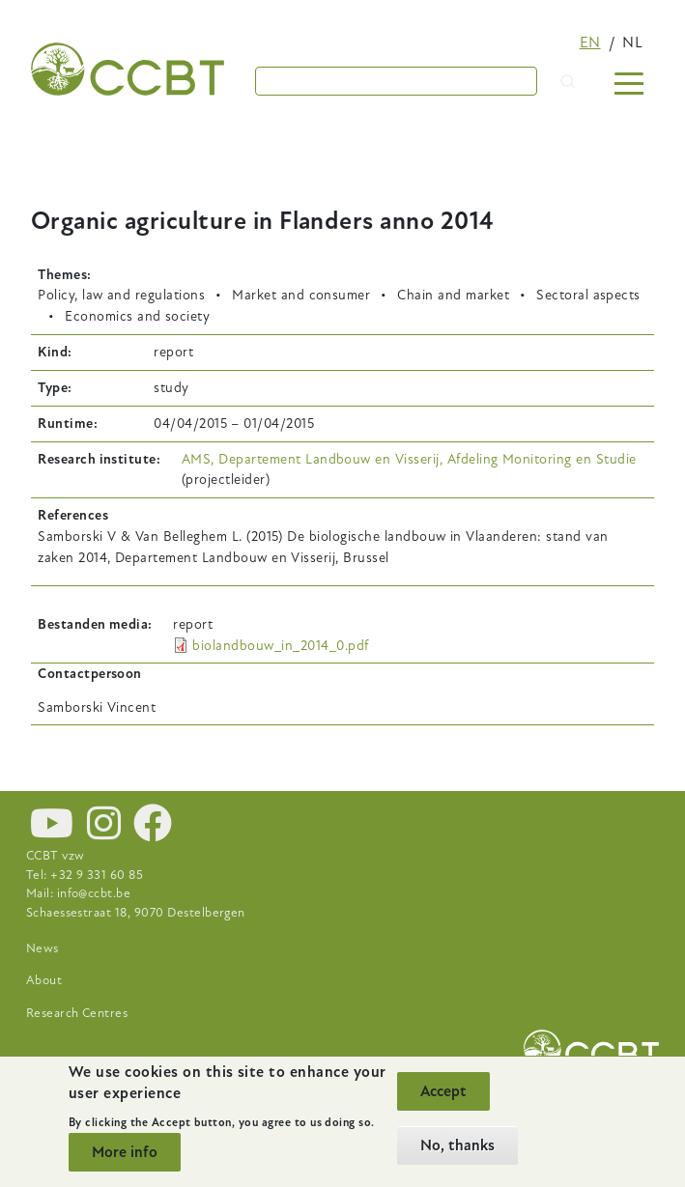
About (44, 980)
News (42, 948)
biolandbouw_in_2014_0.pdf (280, 645)
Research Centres (77, 1013)
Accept (443, 1091)
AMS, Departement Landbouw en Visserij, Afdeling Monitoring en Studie (409, 459)
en (590, 42)
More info (124, 1152)
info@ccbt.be (94, 893)
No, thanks (457, 1145)
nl (632, 42)
